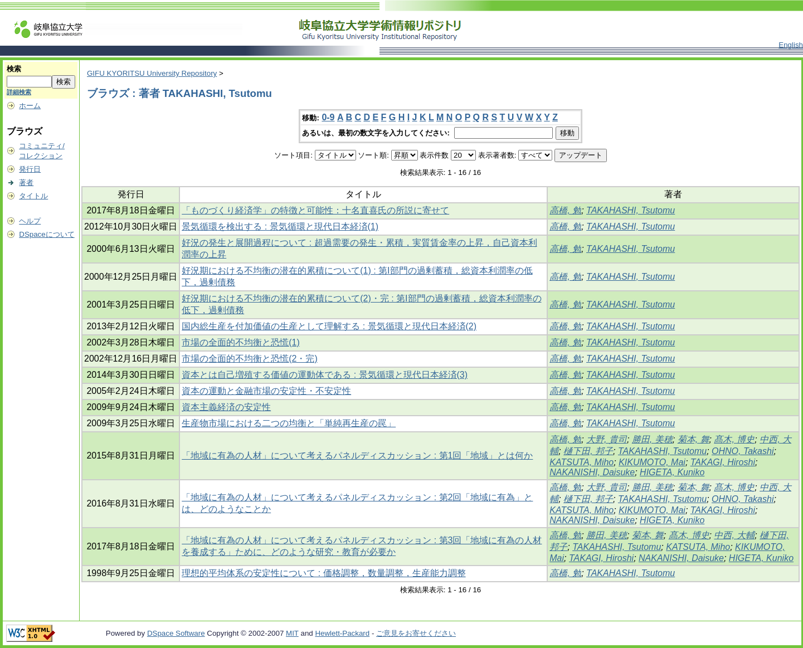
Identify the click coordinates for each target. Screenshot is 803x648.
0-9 (328, 117)
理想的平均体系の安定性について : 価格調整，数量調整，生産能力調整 (323, 573)
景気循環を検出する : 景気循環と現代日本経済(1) (280, 226)
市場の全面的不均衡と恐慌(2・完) (250, 358)
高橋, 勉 (565, 210)
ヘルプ (30, 221)
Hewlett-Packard (342, 633)
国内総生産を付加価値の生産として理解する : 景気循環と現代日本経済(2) (329, 326)
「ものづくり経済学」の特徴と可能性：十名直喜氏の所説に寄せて (315, 210)
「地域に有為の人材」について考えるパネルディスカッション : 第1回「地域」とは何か (357, 455)
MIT (292, 633)
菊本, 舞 (693, 439)
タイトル (33, 196)
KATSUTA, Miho (581, 462)
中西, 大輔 (734, 535)
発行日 (30, 169)
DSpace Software (176, 633)
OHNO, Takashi (742, 451)
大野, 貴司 (606, 439)
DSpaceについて (46, 234)
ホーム (30, 105)
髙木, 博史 (734, 439)
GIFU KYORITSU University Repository (152, 73)
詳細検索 (19, 92)
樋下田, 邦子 (588, 451)
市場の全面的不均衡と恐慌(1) (241, 342)
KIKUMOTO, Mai (652, 462)
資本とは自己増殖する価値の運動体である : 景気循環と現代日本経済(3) (325, 374)
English (790, 45)
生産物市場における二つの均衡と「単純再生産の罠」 (289, 423)
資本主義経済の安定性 (226, 407)
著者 (26, 182)
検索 (14, 69)
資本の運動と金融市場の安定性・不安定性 (266, 391)
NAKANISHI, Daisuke (592, 472)
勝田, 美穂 (652, 439)
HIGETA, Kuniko (672, 472)
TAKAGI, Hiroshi (722, 462)
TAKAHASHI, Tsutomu (630, 210)
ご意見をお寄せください (416, 633)
